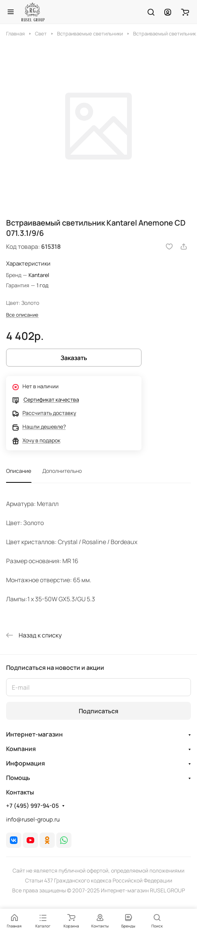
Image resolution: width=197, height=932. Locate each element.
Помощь (18, 777)
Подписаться (98, 711)
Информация (25, 763)
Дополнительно (62, 470)
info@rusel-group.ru (33, 819)
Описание (18, 470)
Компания (21, 749)
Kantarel (39, 275)
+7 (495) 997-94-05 (32, 805)
